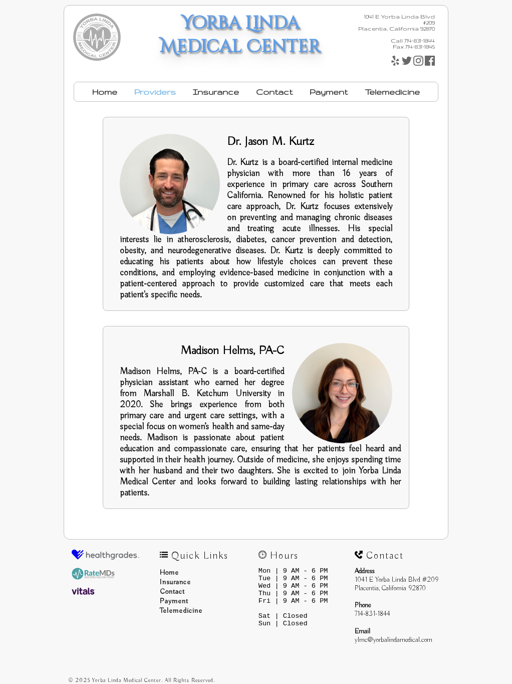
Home (104, 91)
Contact (274, 91)
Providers (155, 91)
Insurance (216, 91)
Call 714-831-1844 (413, 41)
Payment (329, 91)
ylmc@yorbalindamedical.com (393, 640)
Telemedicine (392, 91)
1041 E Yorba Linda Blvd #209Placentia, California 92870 (396, 584)
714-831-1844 (372, 614)
